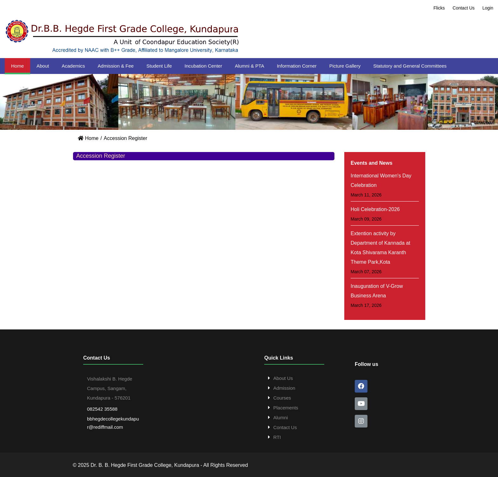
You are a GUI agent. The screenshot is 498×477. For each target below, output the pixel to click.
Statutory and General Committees (410, 66)
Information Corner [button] (297, 66)
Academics (73, 66)
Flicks (439, 7)
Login (487, 7)
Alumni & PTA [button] (249, 66)
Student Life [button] (159, 66)
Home (17, 66)
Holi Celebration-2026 (375, 209)
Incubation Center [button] (203, 66)
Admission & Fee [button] (116, 66)
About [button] (43, 66)
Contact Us (463, 7)
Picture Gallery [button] (344, 66)
